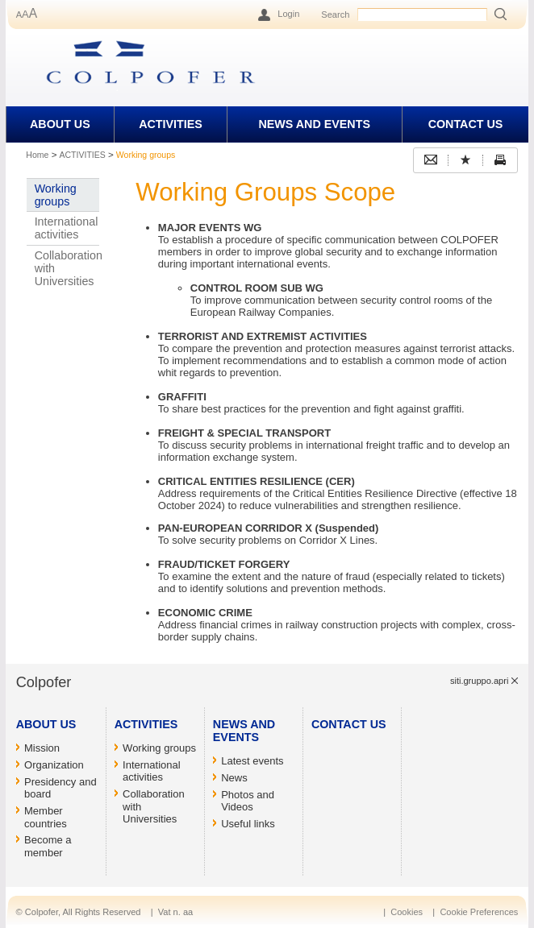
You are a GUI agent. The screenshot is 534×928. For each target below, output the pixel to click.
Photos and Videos (247, 801)
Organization (54, 765)
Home (37, 155)
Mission (42, 748)
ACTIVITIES (170, 124)
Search (335, 14)
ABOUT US (60, 124)
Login (288, 14)
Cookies (406, 912)
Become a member (48, 846)
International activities (66, 228)
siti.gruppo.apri (479, 681)
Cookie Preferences (479, 912)
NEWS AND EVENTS (313, 124)
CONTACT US (465, 124)
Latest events (252, 761)
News (234, 778)
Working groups (56, 195)
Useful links (247, 824)
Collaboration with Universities (67, 268)
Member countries (45, 817)
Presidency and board (60, 788)
